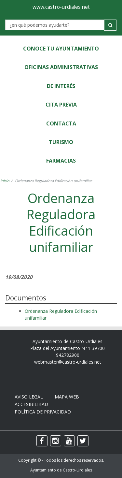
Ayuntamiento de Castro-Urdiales (61, 470)
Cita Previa (61, 104)
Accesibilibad (31, 404)
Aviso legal (29, 397)
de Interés (61, 86)
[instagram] (55, 440)
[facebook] (41, 440)
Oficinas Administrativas (61, 67)
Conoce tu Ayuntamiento (61, 48)
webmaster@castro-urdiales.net (67, 362)
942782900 (67, 355)
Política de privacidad (43, 412)
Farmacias (61, 160)
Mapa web (67, 397)
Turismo (61, 142)
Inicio (4, 180)
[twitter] (82, 440)
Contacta (61, 123)
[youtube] (69, 440)
